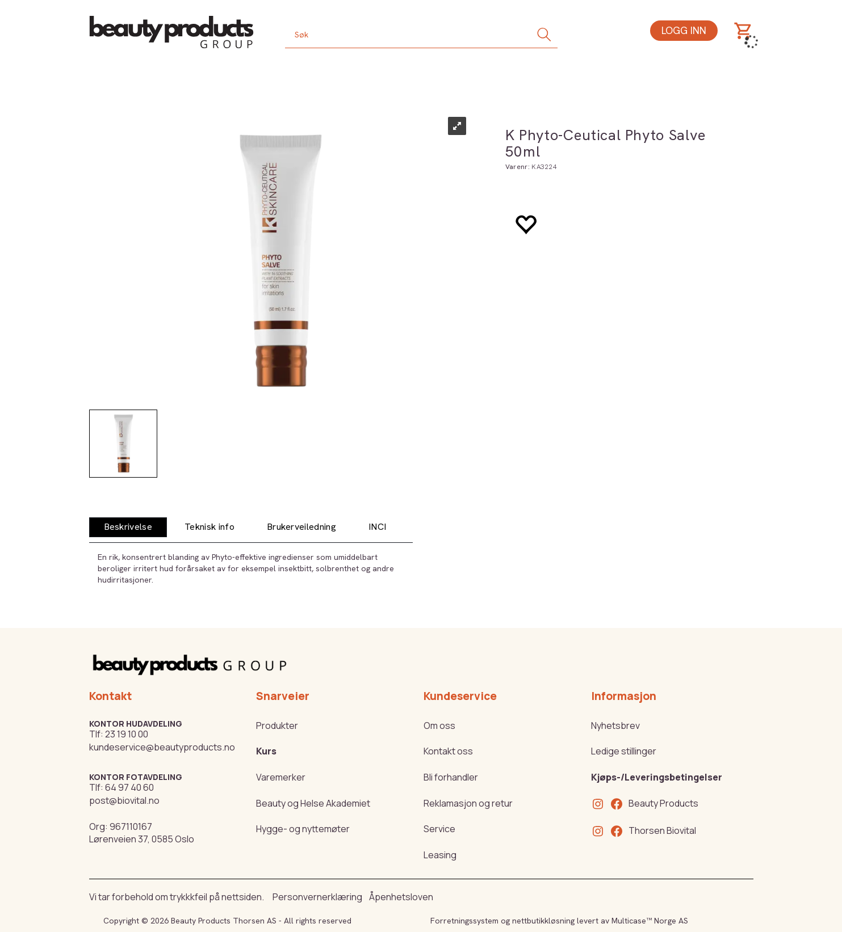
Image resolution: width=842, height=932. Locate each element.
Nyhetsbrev (615, 725)
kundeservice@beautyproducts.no (162, 747)
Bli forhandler (451, 777)
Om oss (439, 725)
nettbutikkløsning (543, 921)
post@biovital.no (124, 800)
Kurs (266, 751)
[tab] (128, 527)
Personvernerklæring (317, 897)
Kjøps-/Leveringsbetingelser (656, 777)
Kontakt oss (448, 751)
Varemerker (280, 777)
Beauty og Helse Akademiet (313, 803)
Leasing (440, 855)
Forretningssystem (464, 921)
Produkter (277, 725)
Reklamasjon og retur (468, 803)
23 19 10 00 (126, 734)
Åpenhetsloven (401, 897)
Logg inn (683, 30)
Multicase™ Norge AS (649, 921)
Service (439, 829)
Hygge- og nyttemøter (303, 829)
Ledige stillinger (623, 751)
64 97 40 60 (129, 787)
